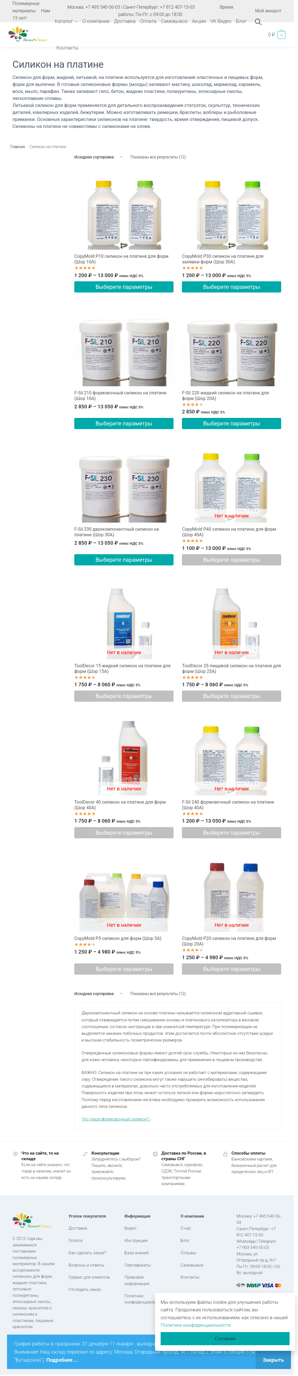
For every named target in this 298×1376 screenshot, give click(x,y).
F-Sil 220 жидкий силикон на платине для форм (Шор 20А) (225, 395)
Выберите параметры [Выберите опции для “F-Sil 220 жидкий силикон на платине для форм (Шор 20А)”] (231, 423)
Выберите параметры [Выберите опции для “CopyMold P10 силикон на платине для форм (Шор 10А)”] (124, 287)
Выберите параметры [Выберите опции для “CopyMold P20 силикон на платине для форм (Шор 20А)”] (231, 969)
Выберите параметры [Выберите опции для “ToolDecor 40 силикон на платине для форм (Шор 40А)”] (124, 832)
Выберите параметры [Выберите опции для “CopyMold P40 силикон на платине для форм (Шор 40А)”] (231, 559)
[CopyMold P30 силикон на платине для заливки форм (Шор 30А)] (231, 208)
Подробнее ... (62, 1360)
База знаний (136, 1252)
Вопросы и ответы (86, 1265)
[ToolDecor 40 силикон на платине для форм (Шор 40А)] (124, 754)
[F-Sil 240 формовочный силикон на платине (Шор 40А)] (231, 754)
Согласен (225, 1338)
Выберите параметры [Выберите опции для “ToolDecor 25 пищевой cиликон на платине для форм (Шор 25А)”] (231, 696)
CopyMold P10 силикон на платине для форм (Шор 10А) (121, 259)
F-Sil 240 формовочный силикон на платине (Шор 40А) (228, 804)
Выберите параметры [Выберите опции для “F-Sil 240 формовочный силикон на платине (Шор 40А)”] (231, 832)
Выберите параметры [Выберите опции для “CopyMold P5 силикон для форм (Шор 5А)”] (124, 969)
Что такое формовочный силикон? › (116, 1119)
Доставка (77, 1228)
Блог (185, 1240)
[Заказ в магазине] (98, 157)
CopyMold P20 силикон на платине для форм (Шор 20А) (229, 941)
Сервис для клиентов (89, 1277)
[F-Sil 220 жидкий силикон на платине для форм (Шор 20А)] (231, 345)
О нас (186, 1228)
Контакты (190, 1277)
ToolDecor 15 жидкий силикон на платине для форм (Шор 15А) (122, 668)
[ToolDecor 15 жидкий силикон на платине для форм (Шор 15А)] (124, 618)
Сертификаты (137, 1265)
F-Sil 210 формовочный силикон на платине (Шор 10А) (120, 395)
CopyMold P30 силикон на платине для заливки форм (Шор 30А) (222, 259)
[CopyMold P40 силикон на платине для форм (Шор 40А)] (231, 481)
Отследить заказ (84, 1289)
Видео (130, 1228)
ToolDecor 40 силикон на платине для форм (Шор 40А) (120, 804)
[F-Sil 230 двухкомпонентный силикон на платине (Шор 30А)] (124, 481)
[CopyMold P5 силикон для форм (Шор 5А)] (124, 890)
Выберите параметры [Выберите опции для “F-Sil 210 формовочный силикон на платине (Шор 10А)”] (124, 423)
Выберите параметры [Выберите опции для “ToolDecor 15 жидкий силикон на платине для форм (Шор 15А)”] (124, 696)
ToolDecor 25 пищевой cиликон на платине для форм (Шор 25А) (231, 668)
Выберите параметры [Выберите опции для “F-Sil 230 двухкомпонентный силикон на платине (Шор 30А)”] (124, 559)
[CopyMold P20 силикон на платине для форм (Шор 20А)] (231, 890)
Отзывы (188, 1252)
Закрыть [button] (273, 1360)
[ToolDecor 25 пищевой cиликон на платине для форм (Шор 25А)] (231, 618)
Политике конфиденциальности (196, 1325)
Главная (17, 146)
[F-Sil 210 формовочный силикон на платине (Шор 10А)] (124, 345)
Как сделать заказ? (87, 1252)
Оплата (75, 1240)
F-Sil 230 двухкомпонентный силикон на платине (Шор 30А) (116, 531)
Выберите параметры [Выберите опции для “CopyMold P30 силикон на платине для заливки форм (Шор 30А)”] (231, 287)
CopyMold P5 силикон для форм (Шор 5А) (117, 938)
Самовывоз (192, 1265)
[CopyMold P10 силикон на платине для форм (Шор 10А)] (124, 208)
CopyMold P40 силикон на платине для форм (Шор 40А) (229, 531)
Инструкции (136, 1240)
